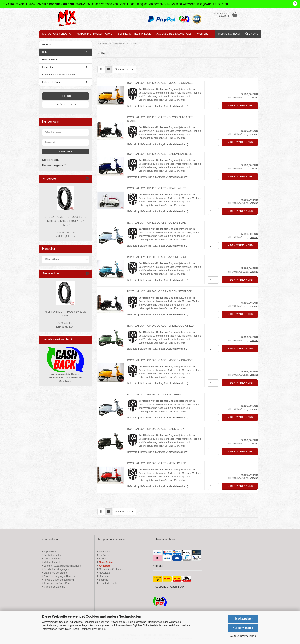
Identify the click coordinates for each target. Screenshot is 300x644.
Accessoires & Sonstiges (174, 33)
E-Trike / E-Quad (51, 82)
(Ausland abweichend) (177, 106)
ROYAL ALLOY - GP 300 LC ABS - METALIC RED (156, 463)
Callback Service (52, 558)
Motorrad (47, 44)
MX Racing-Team (229, 33)
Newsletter (104, 572)
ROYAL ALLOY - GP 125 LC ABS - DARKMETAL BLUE (159, 153)
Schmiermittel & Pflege (134, 33)
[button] (101, 69)
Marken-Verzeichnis (53, 586)
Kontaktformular (51, 555)
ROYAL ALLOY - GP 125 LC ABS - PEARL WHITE (156, 188)
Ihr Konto (103, 555)
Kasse (101, 558)
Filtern (65, 96)
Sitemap (102, 579)
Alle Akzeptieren (243, 618)
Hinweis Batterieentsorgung (58, 579)
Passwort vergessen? (54, 165)
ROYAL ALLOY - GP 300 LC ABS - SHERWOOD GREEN (160, 325)
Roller (45, 52)
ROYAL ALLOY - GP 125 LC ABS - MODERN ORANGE (160, 82)
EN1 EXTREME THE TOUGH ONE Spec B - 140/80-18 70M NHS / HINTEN (65, 220)
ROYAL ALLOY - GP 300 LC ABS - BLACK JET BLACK (159, 291)
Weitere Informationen (243, 636)
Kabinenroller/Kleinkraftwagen (58, 74)
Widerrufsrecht (51, 562)
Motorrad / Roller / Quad (94, 33)
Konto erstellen (50, 159)
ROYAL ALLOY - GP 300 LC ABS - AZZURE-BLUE (157, 256)
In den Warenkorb (240, 105)
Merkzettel (103, 551)
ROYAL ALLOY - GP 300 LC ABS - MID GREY (154, 394)
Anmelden (65, 151)
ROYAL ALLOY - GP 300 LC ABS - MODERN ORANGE (160, 360)
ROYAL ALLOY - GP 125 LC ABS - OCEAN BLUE (156, 222)
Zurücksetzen (65, 104)
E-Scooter (47, 67)
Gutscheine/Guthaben (110, 569)
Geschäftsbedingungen (55, 569)
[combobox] (124, 69)
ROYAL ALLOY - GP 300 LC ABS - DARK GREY (155, 428)
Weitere (202, 33)
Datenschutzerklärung (93, 628)
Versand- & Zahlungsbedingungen (61, 565)
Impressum (50, 551)
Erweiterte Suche (107, 583)
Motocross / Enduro (56, 33)
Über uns (251, 33)
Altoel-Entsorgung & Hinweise (59, 576)
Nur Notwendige (243, 627)
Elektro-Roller (49, 59)
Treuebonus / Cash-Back (56, 583)
